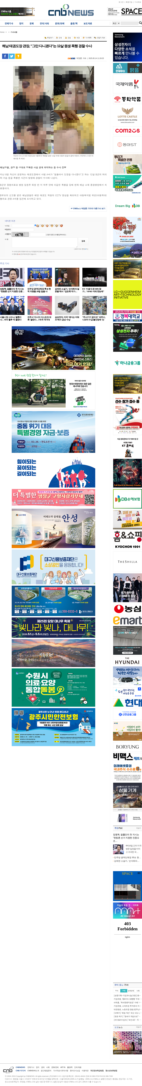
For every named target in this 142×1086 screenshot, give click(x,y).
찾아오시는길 (75, 1071)
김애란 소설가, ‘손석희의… (126, 861)
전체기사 (30, 1067)
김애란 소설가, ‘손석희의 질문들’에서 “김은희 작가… (67, 290)
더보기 (138, 828)
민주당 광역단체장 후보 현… (127, 857)
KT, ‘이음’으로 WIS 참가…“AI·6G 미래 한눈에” (93, 290)
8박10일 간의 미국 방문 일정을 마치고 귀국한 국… (133, 848)
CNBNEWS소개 (33, 1071)
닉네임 (7, 226)
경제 (42, 1067)
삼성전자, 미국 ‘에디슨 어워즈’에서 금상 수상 (67, 318)
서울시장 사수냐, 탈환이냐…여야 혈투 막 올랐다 (10, 318)
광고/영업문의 (46, 1071)
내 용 (6, 239)
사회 (48, 1067)
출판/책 (70, 1067)
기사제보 (137, 2)
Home (2, 32)
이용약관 (85, 1071)
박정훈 (79, 58)
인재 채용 (77, 1067)
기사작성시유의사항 (60, 1071)
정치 (37, 1067)
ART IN (62, 1067)
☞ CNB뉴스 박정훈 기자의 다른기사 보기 (88, 208)
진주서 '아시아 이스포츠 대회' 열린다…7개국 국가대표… (39, 319)
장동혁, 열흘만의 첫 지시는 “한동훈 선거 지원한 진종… (12, 290)
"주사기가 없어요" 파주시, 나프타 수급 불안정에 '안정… (93, 319)
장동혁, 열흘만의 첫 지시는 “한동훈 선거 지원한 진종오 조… (126, 837)
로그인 (121, 2)
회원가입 (129, 2)
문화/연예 (54, 1067)
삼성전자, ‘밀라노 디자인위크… (127, 1052)
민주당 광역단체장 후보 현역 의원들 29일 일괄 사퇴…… (39, 291)
